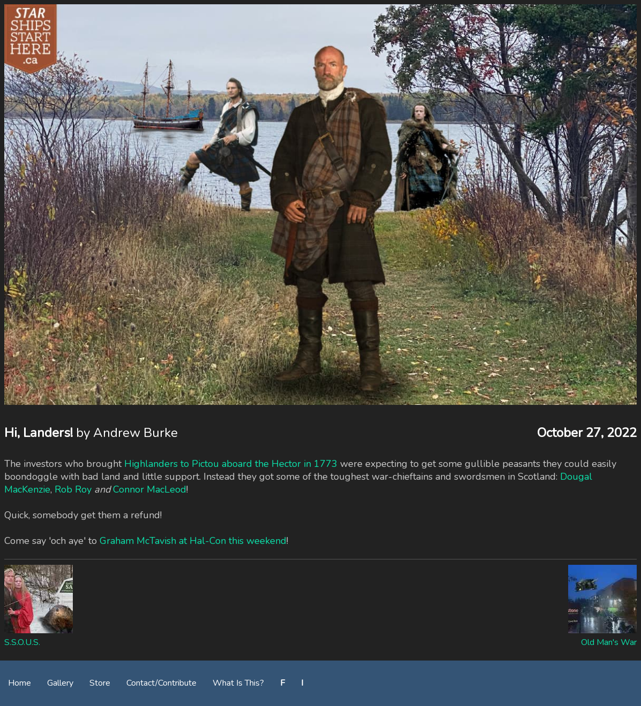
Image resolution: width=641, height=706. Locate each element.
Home (19, 683)
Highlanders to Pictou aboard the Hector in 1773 (230, 463)
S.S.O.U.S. (22, 642)
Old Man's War (609, 642)
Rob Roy (73, 489)
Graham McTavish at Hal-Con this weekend (193, 540)
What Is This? (238, 683)
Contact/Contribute (161, 683)
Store (99, 683)
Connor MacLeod (149, 489)
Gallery (60, 683)
